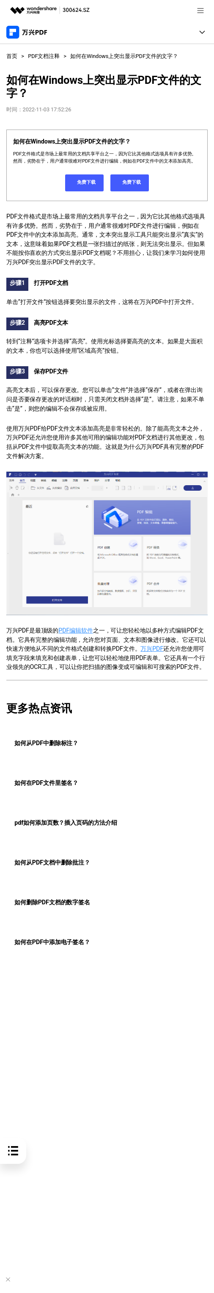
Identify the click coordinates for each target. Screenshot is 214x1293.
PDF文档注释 (44, 56)
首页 (11, 56)
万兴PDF (151, 648)
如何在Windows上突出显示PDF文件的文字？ (124, 56)
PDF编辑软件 (75, 630)
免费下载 (84, 183)
